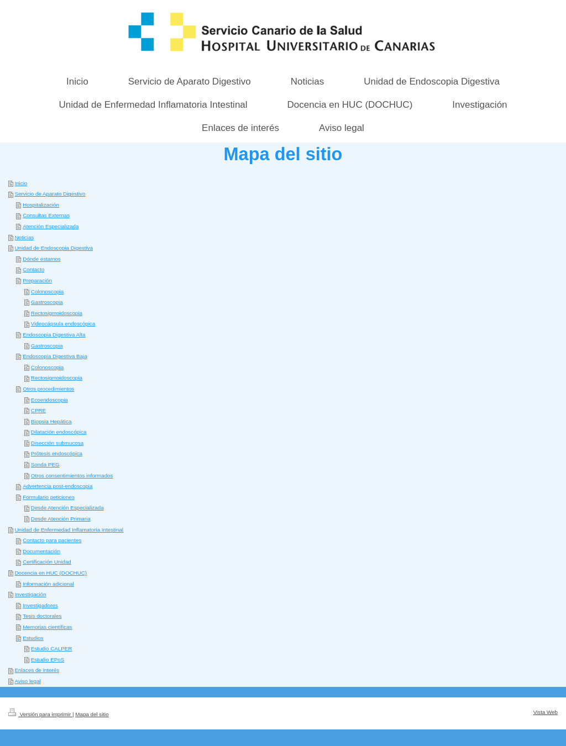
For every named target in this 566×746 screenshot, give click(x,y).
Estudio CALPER (51, 648)
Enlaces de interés (36, 670)
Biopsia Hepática (51, 421)
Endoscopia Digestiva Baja (55, 356)
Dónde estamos (42, 259)
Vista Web (545, 712)
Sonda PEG (45, 464)
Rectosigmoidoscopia (56, 313)
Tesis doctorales (42, 616)
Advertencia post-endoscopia (57, 486)
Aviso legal (27, 681)
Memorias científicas (47, 627)
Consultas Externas (46, 215)
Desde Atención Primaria (61, 519)
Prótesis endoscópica (56, 453)
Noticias (24, 237)
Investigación (30, 594)
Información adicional (48, 584)
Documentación (41, 551)
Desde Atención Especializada (67, 508)
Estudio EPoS (47, 659)
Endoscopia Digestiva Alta (54, 335)
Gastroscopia (47, 302)
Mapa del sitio (91, 714)
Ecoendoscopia (49, 400)
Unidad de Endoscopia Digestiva (53, 248)
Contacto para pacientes (52, 540)
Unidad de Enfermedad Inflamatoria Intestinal (68, 530)
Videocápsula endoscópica (63, 324)
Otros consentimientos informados (72, 475)
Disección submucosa (57, 443)
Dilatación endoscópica (59, 432)
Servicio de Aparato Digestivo (49, 194)
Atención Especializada (50, 226)
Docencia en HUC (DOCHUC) (50, 573)
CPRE (38, 410)
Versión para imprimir (40, 714)
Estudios (33, 638)
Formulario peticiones (49, 497)
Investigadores (40, 605)
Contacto (33, 269)
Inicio (20, 183)
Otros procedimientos (48, 389)
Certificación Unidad (47, 562)
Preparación (37, 280)
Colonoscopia (47, 291)
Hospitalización (41, 205)
